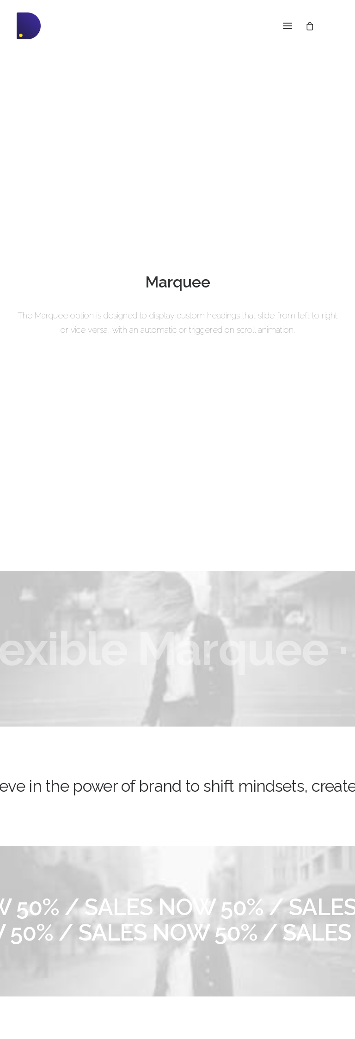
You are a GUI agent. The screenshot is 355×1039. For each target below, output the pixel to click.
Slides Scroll (36, 965)
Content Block (38, 941)
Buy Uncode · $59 (177, 820)
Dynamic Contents (45, 953)
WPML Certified (41, 989)
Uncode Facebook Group (293, 909)
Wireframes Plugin (45, 916)
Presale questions (170, 985)
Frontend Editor (40, 892)
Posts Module (37, 929)
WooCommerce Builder (52, 904)
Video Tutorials (164, 939)
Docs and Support (171, 892)
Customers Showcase (289, 956)
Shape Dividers (40, 977)
